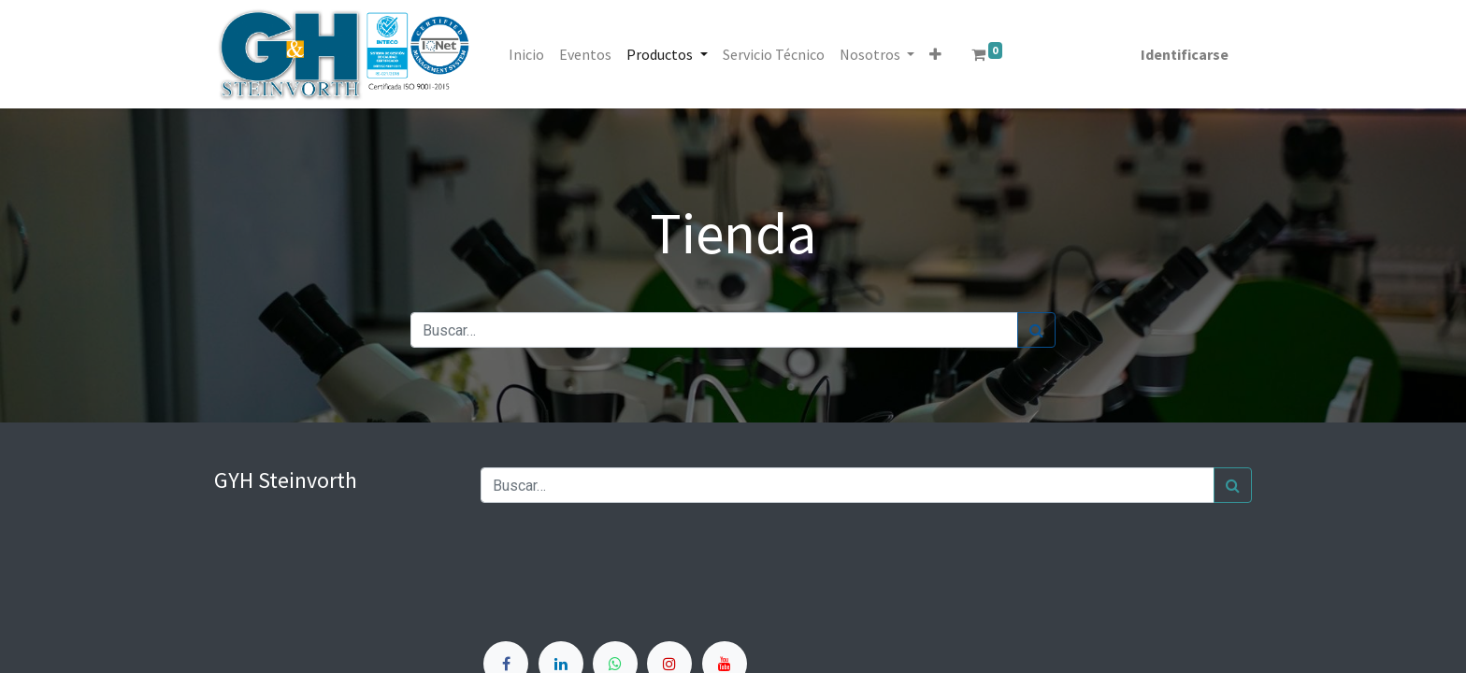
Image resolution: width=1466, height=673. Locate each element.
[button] (941, 54)
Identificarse (1178, 54)
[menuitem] (533, 54)
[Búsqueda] (1036, 330)
